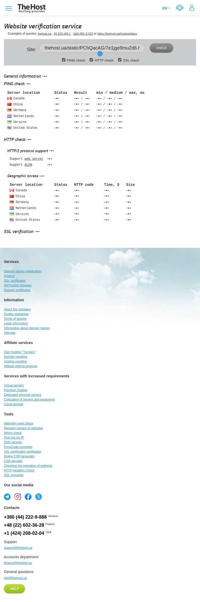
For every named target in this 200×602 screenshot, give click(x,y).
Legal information (16, 323)
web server (34, 159)
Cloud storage (13, 404)
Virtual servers (14, 385)
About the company (17, 309)
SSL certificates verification (22, 451)
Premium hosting (15, 390)
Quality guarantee (16, 314)
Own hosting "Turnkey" (19, 352)
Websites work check (18, 423)
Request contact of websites (23, 428)
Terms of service (15, 319)
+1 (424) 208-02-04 (24, 533)
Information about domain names (26, 328)
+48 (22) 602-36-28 (24, 525)
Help (14, 589)
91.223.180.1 (62, 33)
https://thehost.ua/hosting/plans (117, 33)
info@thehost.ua (15, 578)
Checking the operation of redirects (28, 466)
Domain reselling (15, 357)
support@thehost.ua (18, 548)
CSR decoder (13, 461)
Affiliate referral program (21, 366)
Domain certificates (17, 290)
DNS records (13, 442)
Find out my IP (14, 437)
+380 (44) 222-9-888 (25, 517)
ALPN (28, 165)
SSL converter (14, 475)
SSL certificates (15, 280)
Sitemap (9, 333)
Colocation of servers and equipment (29, 399)
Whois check (13, 433)
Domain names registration (22, 271)
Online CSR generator (19, 456)
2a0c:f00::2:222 (83, 33)
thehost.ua (44, 33)
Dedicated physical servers (22, 395)
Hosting (9, 276)
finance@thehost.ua (18, 563)
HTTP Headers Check (19, 470)
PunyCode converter (18, 447)
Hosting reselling (15, 361)
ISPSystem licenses (18, 285)
